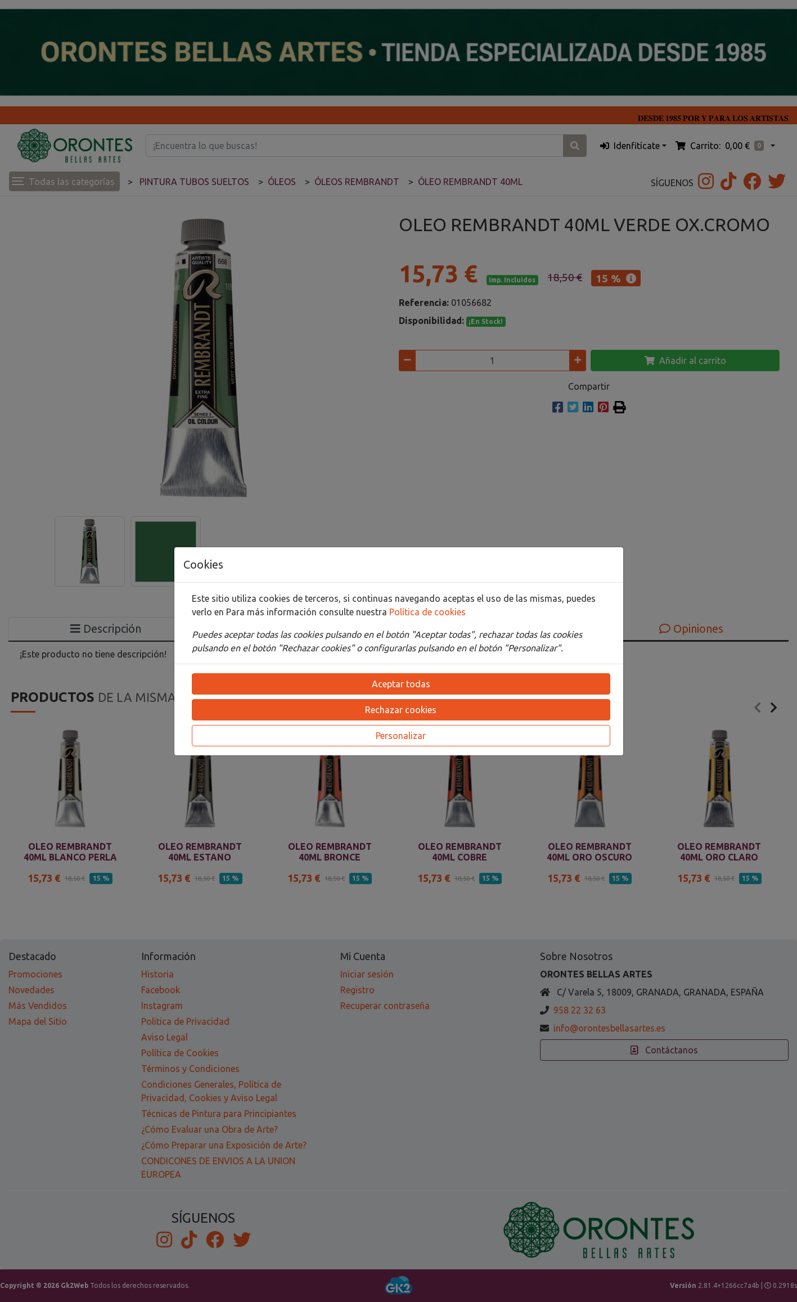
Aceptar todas (401, 684)
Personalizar (401, 736)
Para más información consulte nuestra (307, 612)
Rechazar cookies (400, 710)
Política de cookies (427, 612)
